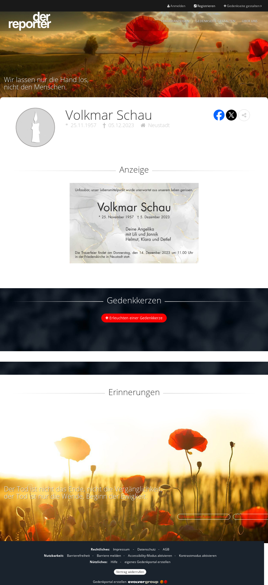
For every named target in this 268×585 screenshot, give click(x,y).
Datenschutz (146, 549)
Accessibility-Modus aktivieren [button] (150, 555)
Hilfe (114, 562)
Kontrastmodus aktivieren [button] (197, 555)
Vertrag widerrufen (130, 572)
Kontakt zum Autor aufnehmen (204, 516)
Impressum (121, 549)
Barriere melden (109, 555)
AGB (166, 549)
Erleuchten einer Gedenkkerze (134, 317)
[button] (244, 115)
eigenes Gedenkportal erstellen (147, 562)
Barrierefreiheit (78, 555)
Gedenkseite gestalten (242, 6)
